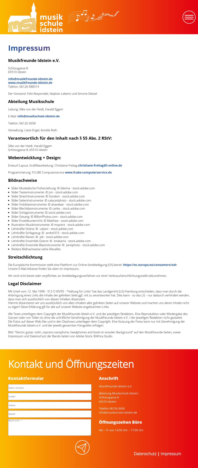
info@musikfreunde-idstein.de (30, 79)
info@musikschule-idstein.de (39, 116)
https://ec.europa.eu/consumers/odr (150, 265)
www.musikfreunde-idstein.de (30, 83)
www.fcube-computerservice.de (88, 172)
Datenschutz (145, 453)
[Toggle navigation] (189, 17)
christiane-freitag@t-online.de (100, 165)
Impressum (171, 453)
